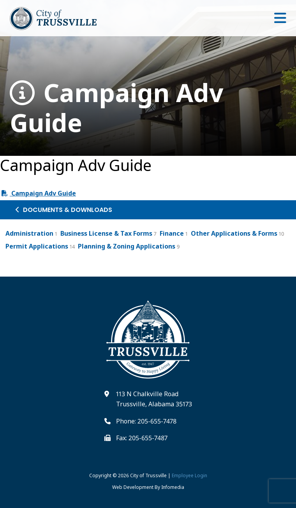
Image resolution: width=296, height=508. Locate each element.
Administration (29, 233)
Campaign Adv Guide (117, 108)
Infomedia (172, 487)
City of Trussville (148, 475)
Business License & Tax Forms (106, 233)
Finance (172, 233)
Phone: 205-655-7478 (146, 421)
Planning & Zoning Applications (126, 246)
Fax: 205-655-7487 (141, 438)
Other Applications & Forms (234, 233)
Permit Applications (36, 246)
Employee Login (189, 475)
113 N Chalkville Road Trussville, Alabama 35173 (154, 399)
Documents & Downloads (64, 209)
